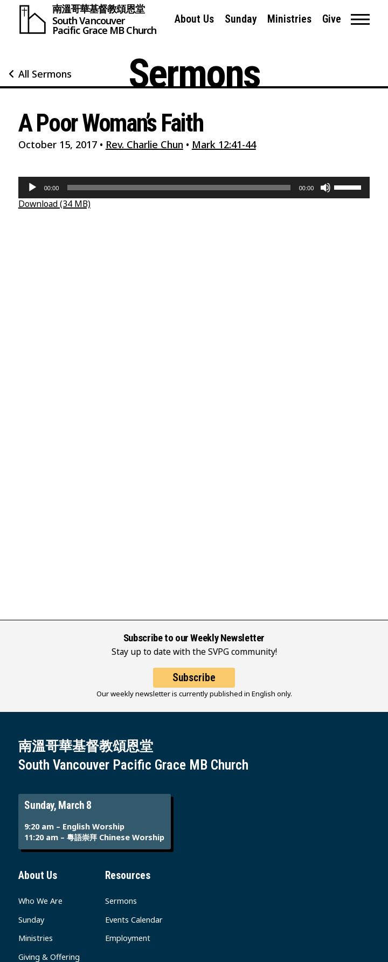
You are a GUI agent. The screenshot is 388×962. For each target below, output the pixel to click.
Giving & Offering (49, 957)
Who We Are (40, 901)
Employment (127, 938)
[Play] (32, 187)
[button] (360, 19)
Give (331, 19)
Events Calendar (134, 920)
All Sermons (45, 74)
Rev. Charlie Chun (144, 144)
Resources (127, 875)
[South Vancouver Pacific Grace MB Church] (91, 19)
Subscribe (194, 678)
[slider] (178, 187)
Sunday (241, 19)
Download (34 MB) (54, 204)
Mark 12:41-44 (224, 144)
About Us (194, 19)
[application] (194, 187)
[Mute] (325, 187)
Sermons (121, 901)
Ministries (289, 19)
